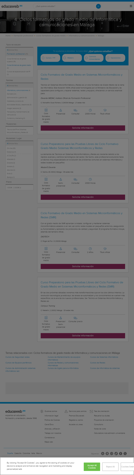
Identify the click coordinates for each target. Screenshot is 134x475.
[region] (67, 466)
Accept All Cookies (92, 466)
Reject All (110, 467)
